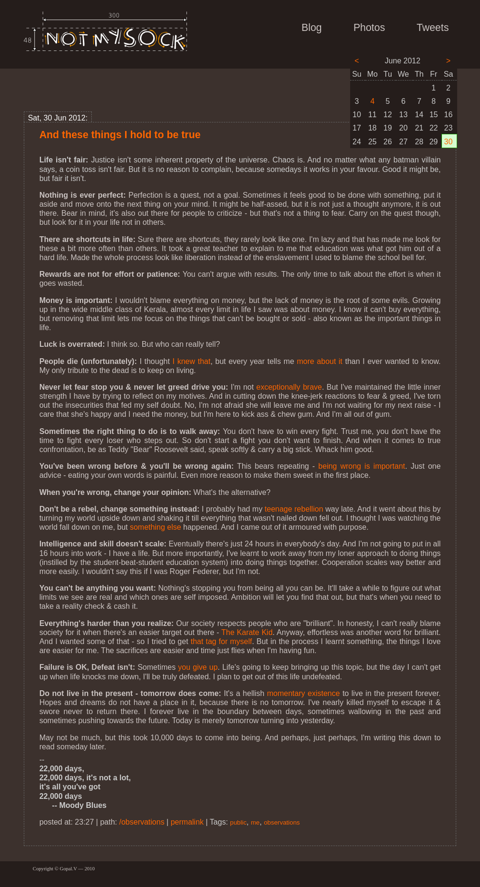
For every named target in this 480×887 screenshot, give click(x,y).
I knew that (192, 361)
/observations (141, 822)
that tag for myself (221, 641)
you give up (197, 667)
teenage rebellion (293, 509)
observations (282, 822)
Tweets (433, 27)
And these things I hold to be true (120, 135)
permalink (187, 822)
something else (155, 527)
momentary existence (303, 693)
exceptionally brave (289, 387)
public (238, 822)
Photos (369, 27)
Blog (312, 27)
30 (448, 142)
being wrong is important (361, 466)
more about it (320, 361)
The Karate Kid (247, 632)
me (255, 822)
